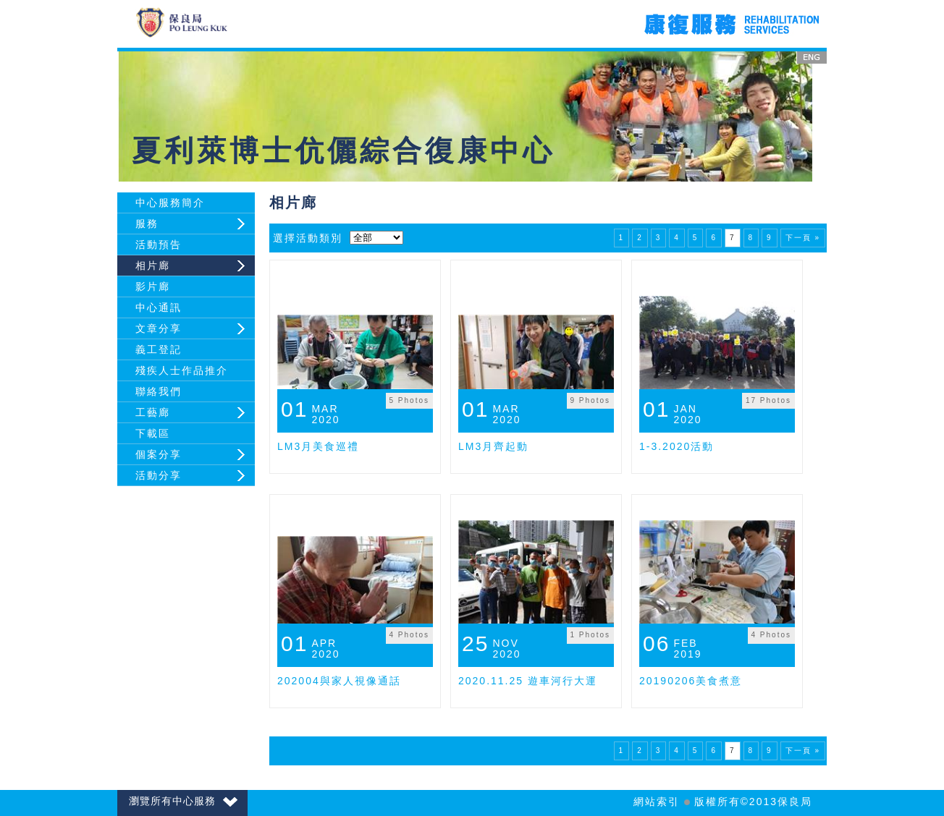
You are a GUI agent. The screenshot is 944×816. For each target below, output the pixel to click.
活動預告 (158, 244)
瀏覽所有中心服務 (183, 801)
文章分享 (158, 328)
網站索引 (656, 801)
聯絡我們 (158, 391)
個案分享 (158, 454)
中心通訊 (158, 307)
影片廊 (152, 286)
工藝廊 (152, 412)
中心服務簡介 (170, 202)
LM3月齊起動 (493, 446)
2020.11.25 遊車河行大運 (527, 681)
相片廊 (152, 265)
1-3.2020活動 (676, 446)
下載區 (152, 433)
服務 (147, 223)
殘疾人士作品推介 (181, 370)
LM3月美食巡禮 (318, 446)
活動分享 (158, 475)
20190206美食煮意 (690, 681)
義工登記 (158, 349)
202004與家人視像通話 (339, 681)
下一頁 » (802, 238)
